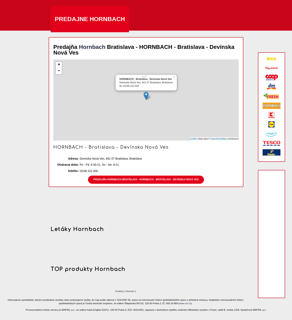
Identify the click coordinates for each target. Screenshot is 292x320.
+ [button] (59, 65)
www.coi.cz (185, 303)
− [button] (59, 71)
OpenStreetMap (219, 138)
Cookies (119, 291)
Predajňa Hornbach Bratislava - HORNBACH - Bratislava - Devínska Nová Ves (146, 179)
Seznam (130, 291)
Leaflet (193, 138)
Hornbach (92, 47)
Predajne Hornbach (90, 19)
